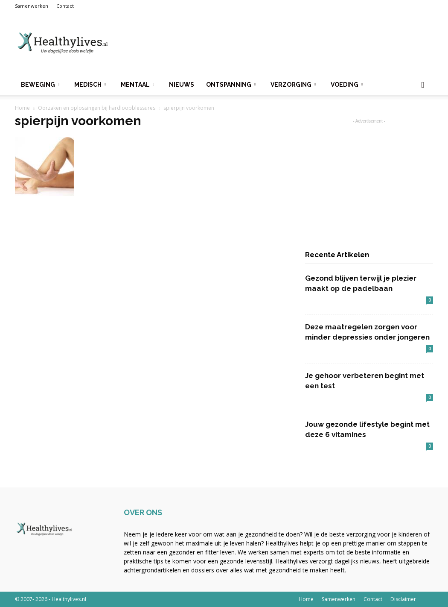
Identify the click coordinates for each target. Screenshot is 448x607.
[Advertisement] (278, 43)
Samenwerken (31, 6)
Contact (65, 6)
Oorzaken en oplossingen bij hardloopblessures (96, 107)
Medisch (90, 84)
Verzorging (293, 84)
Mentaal (137, 84)
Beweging (40, 84)
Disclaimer (403, 599)
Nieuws (181, 84)
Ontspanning (231, 84)
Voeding (347, 84)
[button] (423, 85)
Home (22, 107)
